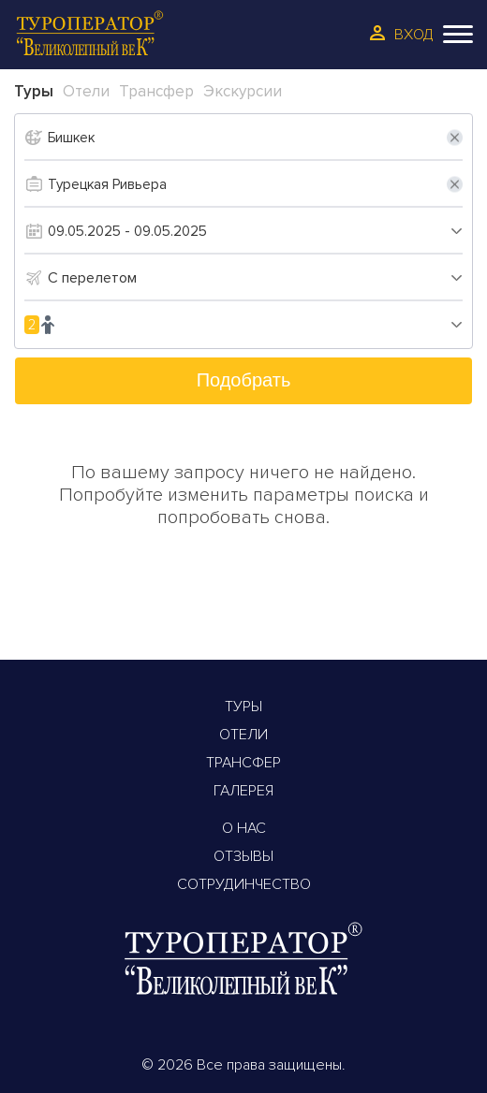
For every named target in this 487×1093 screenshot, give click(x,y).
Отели (243, 734)
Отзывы (243, 856)
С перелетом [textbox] (92, 278)
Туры (243, 706)
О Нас (244, 828)
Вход (414, 34)
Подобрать (244, 380)
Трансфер (243, 762)
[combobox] (255, 278)
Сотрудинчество (244, 884)
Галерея (243, 790)
